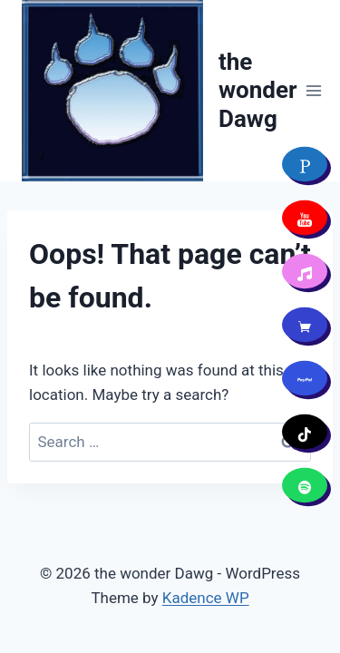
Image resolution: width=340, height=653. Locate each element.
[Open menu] (314, 90)
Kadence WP (205, 598)
